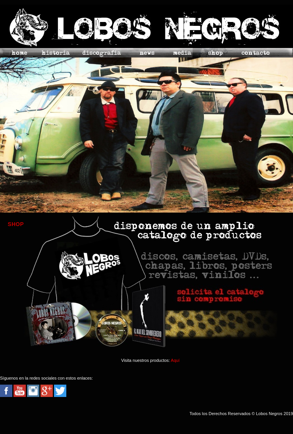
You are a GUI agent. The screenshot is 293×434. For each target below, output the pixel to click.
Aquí (175, 360)
